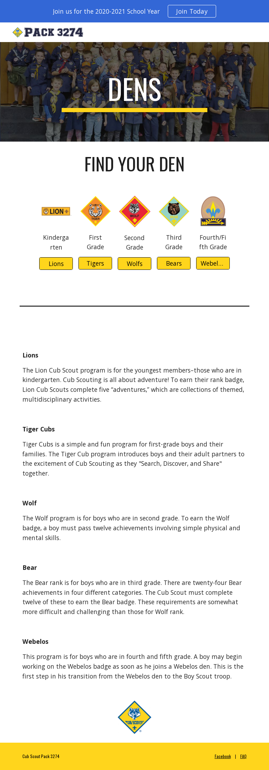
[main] (134, 92)
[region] (134, 11)
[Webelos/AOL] (212, 263)
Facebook (223, 756)
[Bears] (173, 263)
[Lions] (56, 264)
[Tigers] (95, 263)
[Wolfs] (134, 264)
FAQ (243, 756)
